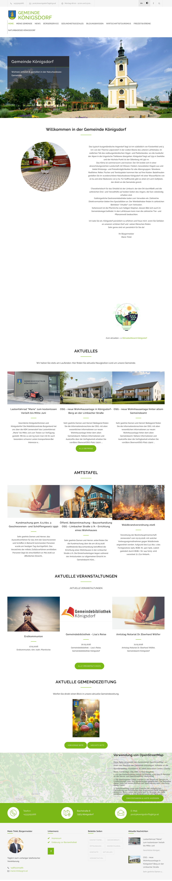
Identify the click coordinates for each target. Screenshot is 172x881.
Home (61, 13)
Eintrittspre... (96, 830)
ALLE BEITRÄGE (86, 438)
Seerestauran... (114, 836)
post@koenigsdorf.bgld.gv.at (44, 3)
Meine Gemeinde (75, 13)
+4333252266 (18, 3)
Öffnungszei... (96, 836)
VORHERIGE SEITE (75, 735)
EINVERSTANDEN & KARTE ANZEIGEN (142, 788)
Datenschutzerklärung (121, 875)
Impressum (56, 828)
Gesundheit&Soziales (123, 13)
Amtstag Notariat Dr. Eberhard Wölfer (138, 624)
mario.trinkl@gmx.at (19, 861)
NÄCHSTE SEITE (97, 735)
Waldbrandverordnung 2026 (138, 514)
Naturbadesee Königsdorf (119, 20)
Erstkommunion (33, 626)
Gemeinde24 (63, 875)
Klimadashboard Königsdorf (134, 328)
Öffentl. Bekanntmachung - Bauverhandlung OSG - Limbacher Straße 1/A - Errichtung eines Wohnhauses (86, 516)
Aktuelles (107, 842)
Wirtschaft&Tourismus (71, 20)
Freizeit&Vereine (94, 20)
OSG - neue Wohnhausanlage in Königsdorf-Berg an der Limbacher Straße (153, 852)
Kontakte (94, 842)
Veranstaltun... (97, 848)
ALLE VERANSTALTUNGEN (89, 656)
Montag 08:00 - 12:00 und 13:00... (78, 3)
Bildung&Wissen (145, 13)
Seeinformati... (114, 830)
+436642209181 (16, 858)
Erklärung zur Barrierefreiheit (64, 832)
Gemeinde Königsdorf (32, 51)
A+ (141, 3)
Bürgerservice (101, 13)
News (88, 13)
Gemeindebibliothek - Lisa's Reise (86, 624)
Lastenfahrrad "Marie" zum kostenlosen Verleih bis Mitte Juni (153, 832)
